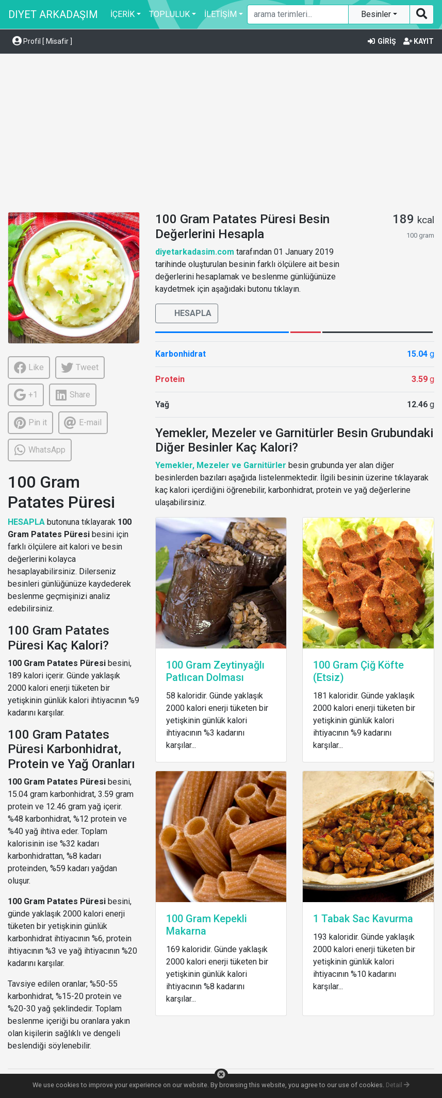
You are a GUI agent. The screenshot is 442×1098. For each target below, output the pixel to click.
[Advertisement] (221, 134)
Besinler (377, 14)
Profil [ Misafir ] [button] (42, 41)
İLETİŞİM (220, 14)
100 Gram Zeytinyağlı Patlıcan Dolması (215, 671)
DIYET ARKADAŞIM (53, 14)
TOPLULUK (169, 14)
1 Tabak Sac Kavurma (363, 918)
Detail (398, 1085)
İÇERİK (122, 14)
